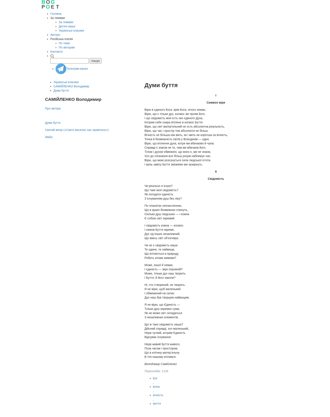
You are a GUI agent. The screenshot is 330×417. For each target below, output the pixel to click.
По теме (64, 43)
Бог (155, 378)
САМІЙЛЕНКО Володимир (71, 86)
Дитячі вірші (67, 26)
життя (157, 403)
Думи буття (61, 90)
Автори (55, 34)
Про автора (53, 108)
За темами (66, 22)
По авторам (67, 47)
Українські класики (71, 30)
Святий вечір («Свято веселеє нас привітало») (77, 130)
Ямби (48, 137)
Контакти (56, 51)
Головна (55, 13)
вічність (158, 395)
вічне (156, 386)
